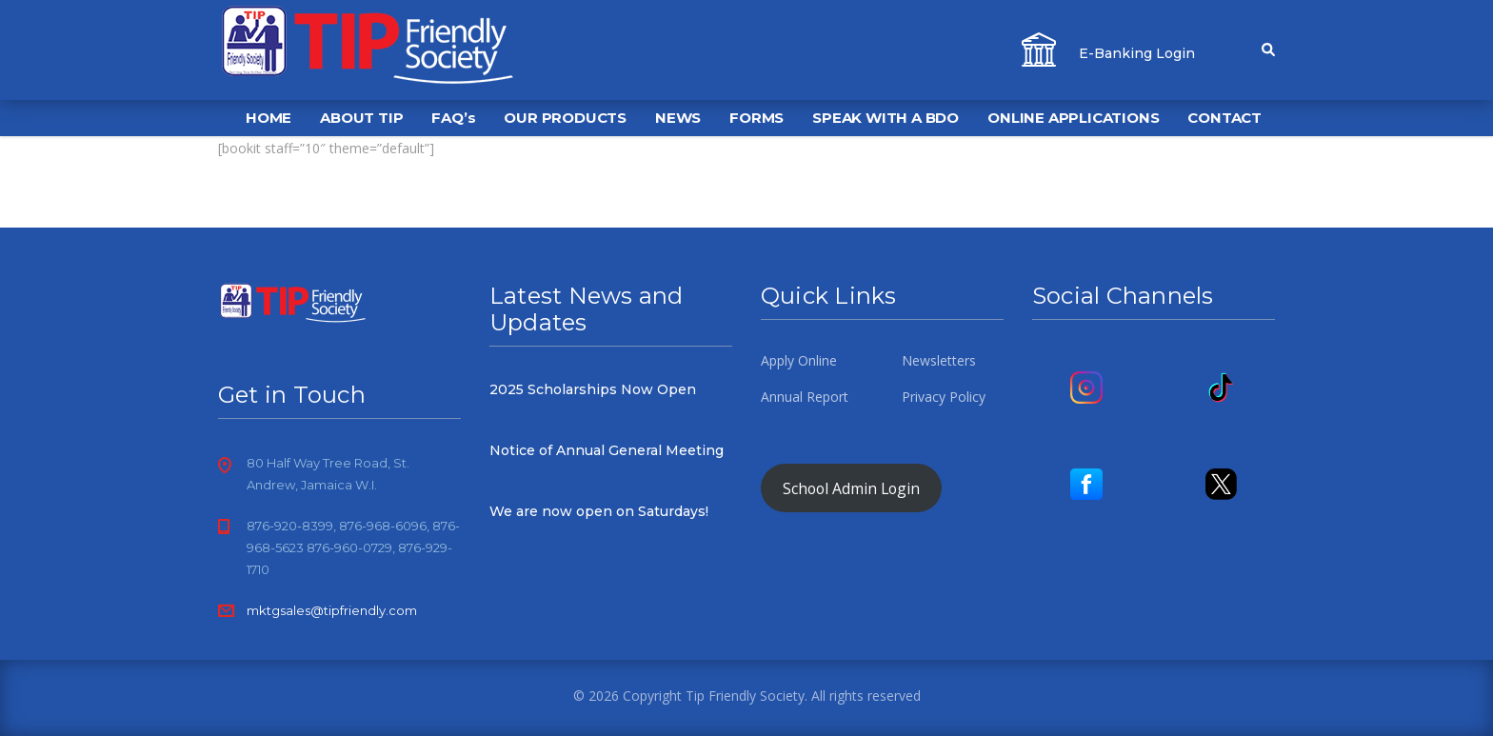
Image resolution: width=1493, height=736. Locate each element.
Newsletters (939, 360)
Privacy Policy (943, 397)
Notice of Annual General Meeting (606, 450)
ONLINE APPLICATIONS (1073, 118)
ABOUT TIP (361, 118)
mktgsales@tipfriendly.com (332, 610)
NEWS (678, 118)
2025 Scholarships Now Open (592, 389)
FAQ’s (453, 118)
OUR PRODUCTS (565, 118)
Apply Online (799, 360)
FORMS (756, 118)
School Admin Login (851, 488)
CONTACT (1224, 118)
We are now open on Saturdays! (598, 511)
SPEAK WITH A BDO (885, 118)
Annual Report (804, 397)
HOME (268, 118)
